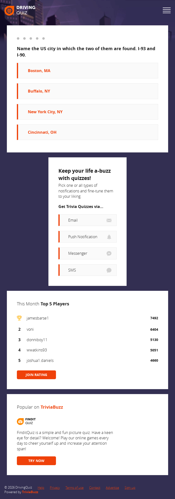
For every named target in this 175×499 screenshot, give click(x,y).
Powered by (21, 492)
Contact (94, 487)
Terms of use (75, 487)
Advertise (112, 487)
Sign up (130, 487)
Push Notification (82, 236)
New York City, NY (45, 111)
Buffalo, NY (39, 91)
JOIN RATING (36, 374)
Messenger (77, 253)
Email (73, 220)
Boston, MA (39, 70)
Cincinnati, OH (42, 132)
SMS (72, 270)
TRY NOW (36, 460)
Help (41, 487)
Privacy (55, 487)
